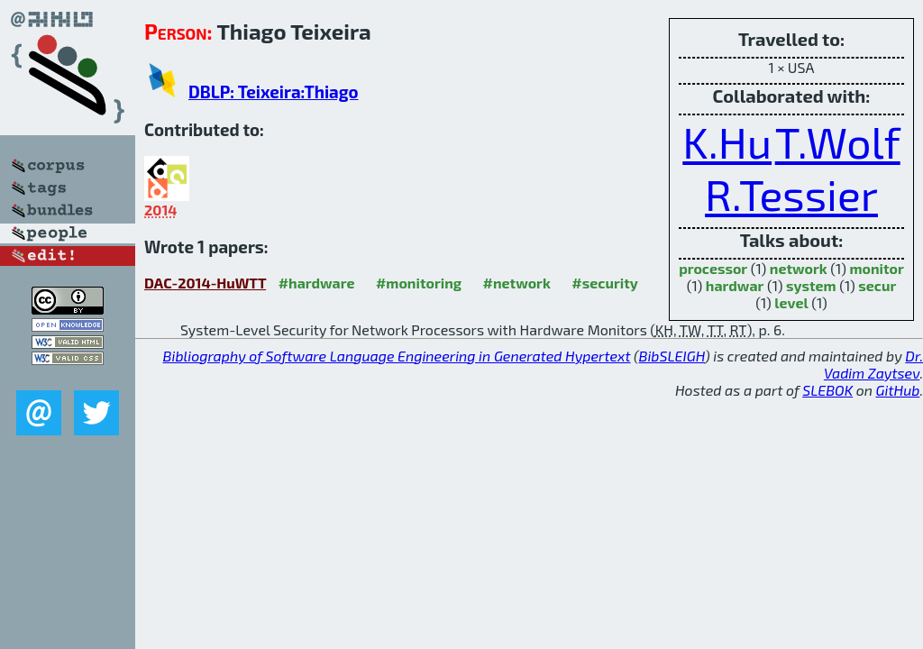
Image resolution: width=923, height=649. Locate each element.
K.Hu (727, 141)
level (791, 302)
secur (877, 285)
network (798, 268)
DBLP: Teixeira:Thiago (273, 91)
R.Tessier (791, 194)
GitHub (898, 389)
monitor (876, 268)
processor (713, 268)
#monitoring (419, 282)
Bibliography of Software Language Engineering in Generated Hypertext (397, 355)
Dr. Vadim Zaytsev (873, 364)
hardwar (735, 285)
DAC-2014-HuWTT (205, 282)
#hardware (317, 282)
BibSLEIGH (672, 355)
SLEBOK (827, 389)
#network (517, 282)
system (811, 285)
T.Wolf (837, 141)
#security (604, 282)
